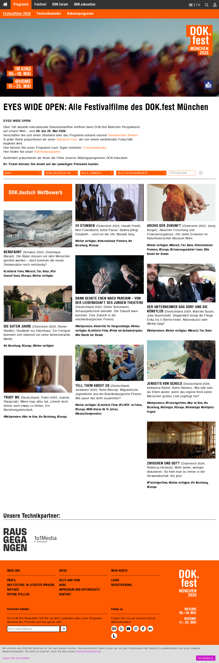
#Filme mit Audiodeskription (126, 330)
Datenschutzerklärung (88, 651)
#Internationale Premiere (112, 241)
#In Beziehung (12, 345)
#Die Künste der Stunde (89, 335)
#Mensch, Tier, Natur (181, 245)
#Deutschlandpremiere (88, 413)
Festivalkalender (49, 14)
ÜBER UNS (13, 570)
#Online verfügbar (85, 241)
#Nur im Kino (195, 403)
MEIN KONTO (119, 570)
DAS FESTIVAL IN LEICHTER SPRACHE (30, 585)
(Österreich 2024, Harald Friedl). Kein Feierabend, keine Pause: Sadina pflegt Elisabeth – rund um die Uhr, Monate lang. (108, 230)
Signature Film (67, 139)
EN (198, 5)
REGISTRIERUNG (121, 585)
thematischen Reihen (123, 135)
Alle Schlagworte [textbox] (133, 173)
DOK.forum (60, 4)
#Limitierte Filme (14, 271)
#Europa (94, 245)
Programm (21, 4)
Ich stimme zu (205, 658)
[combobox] (22, 173)
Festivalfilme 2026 (17, 14)
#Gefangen (167, 407)
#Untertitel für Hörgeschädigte (111, 326)
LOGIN (115, 580)
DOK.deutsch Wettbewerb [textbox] (62, 173)
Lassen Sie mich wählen (16, 658)
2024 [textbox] (8, 173)
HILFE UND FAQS (69, 580)
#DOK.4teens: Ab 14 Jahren (102, 409)
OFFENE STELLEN (18, 594)
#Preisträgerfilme (176, 403)
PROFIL (11, 580)
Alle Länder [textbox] (91, 173)
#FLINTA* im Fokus (130, 405)
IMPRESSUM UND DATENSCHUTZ (79, 589)
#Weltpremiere (83, 326)
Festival (40, 4)
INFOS (63, 570)
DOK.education (84, 4)
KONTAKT (65, 594)
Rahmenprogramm (80, 14)
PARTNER (13, 589)
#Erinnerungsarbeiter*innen (186, 249)
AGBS (62, 585)
